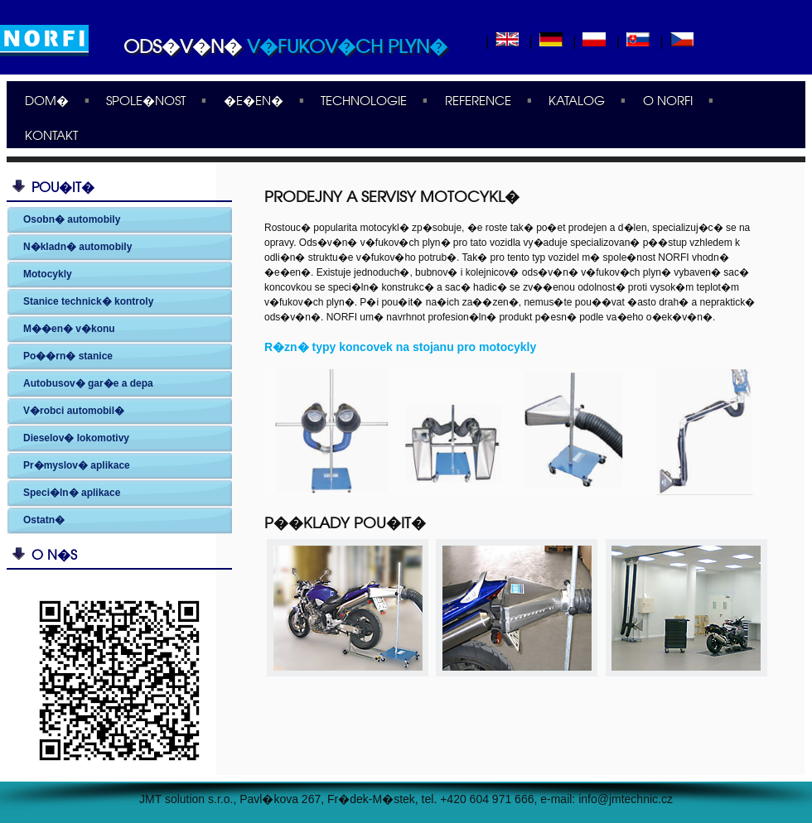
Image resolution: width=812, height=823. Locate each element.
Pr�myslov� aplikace (76, 465)
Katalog (577, 99)
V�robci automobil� (73, 410)
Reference (478, 99)
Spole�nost (146, 99)
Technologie (364, 99)
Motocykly (47, 274)
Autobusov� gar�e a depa (88, 383)
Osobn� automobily (71, 219)
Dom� (47, 99)
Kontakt (51, 133)
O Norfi (668, 99)
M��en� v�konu (69, 328)
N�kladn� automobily (77, 247)
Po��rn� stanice (68, 356)
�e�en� (253, 99)
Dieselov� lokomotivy (76, 438)
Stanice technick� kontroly (88, 301)
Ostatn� (44, 520)
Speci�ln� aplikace (71, 492)
